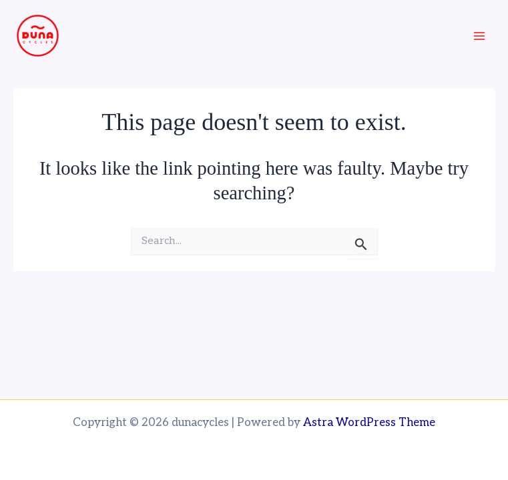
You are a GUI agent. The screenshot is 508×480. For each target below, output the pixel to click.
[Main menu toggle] (480, 36)
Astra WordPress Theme (369, 422)
